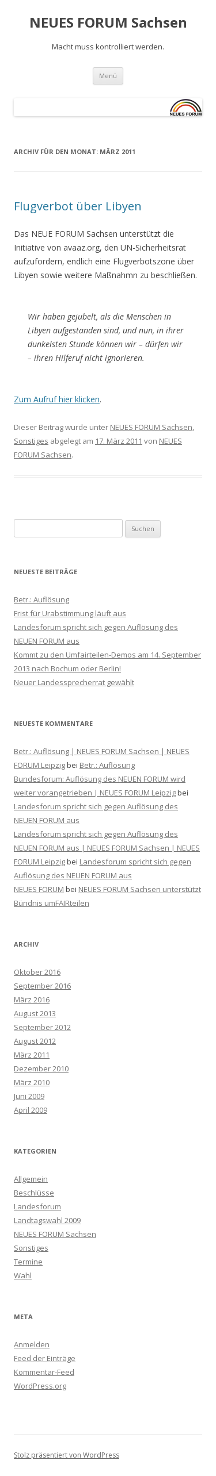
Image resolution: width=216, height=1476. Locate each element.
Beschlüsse (34, 1192)
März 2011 (32, 1055)
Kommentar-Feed (44, 1372)
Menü (108, 75)
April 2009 (30, 1110)
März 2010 (32, 1082)
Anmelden (32, 1344)
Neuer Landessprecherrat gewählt (74, 682)
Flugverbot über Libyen (78, 206)
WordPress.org (40, 1386)
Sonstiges (31, 441)
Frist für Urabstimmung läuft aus (70, 613)
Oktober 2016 (37, 972)
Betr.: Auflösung (41, 599)
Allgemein (31, 1179)
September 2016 (42, 986)
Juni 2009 (29, 1096)
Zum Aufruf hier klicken (57, 399)
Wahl (23, 1275)
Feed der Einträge (44, 1358)
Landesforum (37, 1206)
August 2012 (35, 1041)
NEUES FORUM (39, 889)
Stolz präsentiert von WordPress (66, 1455)
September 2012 (42, 1027)
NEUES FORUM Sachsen (108, 23)
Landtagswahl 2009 (47, 1220)
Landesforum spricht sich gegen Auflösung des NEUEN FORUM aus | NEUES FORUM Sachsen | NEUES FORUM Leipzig (107, 848)
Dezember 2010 (41, 1068)
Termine (28, 1261)
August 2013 (35, 1013)
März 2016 (32, 999)
